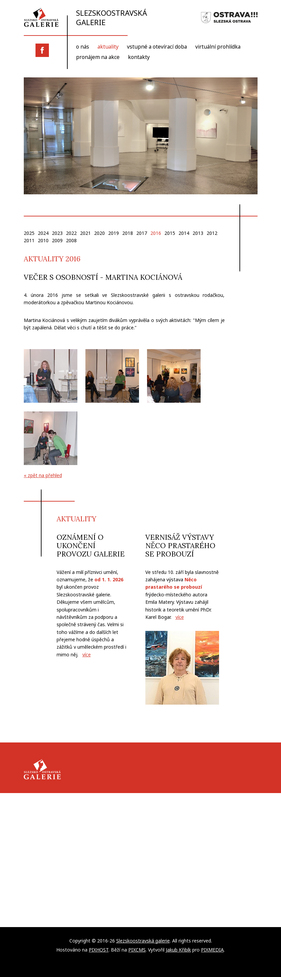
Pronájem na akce (98, 57)
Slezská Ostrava (229, 18)
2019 (113, 233)
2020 (99, 233)
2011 (29, 240)
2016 (155, 233)
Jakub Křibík (178, 949)
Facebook (42, 50)
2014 (184, 233)
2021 (85, 233)
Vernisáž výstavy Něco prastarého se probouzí (180, 546)
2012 (212, 233)
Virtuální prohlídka (222, 47)
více (86, 654)
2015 (169, 233)
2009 (57, 240)
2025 (29, 233)
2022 (71, 233)
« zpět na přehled (43, 475)
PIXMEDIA (212, 949)
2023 (57, 233)
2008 (71, 240)
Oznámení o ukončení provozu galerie (91, 546)
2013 (198, 233)
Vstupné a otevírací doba (159, 47)
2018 (127, 233)
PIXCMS (137, 949)
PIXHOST (99, 949)
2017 (141, 233)
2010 (43, 240)
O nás (82, 47)
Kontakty (140, 57)
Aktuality (109, 47)
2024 (43, 233)
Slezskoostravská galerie (88, 17)
